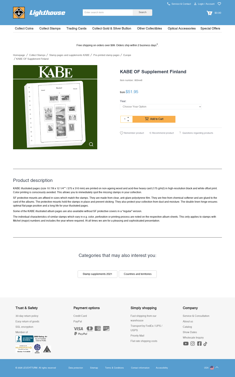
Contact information (140, 368)
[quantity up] (128, 117)
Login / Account (204, 4)
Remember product (132, 133)
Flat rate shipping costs (144, 341)
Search (142, 12)
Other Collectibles (149, 28)
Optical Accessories (182, 28)
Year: (123, 101)
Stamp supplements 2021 (97, 274)
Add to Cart (154, 119)
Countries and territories (138, 274)
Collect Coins (24, 28)
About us (188, 321)
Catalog (187, 327)
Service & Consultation (196, 316)
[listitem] (55, 107)
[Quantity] (125, 119)
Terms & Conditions (114, 368)
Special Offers (210, 28)
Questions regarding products (197, 133)
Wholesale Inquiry (193, 337)
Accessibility (162, 368)
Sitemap (94, 368)
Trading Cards (76, 28)
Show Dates (190, 332)
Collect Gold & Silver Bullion (111, 28)
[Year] (161, 106)
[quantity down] (128, 120)
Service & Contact (179, 4)
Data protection (76, 368)
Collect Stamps (50, 28)
